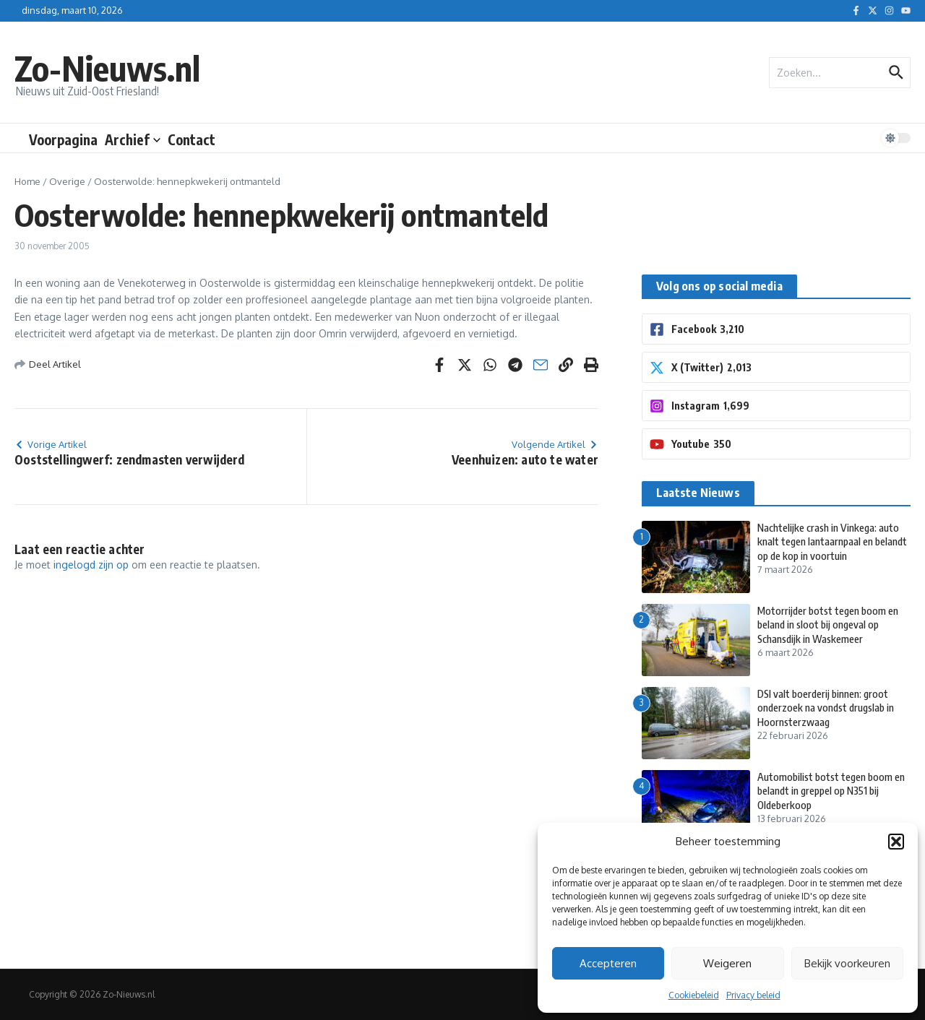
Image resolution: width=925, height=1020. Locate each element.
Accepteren (608, 963)
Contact (191, 139)
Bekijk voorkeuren (847, 963)
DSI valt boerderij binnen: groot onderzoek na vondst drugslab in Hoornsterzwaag (830, 707)
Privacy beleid (753, 995)
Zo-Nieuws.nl (118, 66)
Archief (132, 139)
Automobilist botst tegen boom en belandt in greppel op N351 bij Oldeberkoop (830, 790)
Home (27, 181)
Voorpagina (63, 139)
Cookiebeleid (693, 995)
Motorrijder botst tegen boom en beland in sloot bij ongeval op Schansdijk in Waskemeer (832, 624)
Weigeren (727, 963)
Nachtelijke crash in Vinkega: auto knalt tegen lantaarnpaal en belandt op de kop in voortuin (832, 541)
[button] (896, 841)
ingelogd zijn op (91, 564)
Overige (67, 181)
